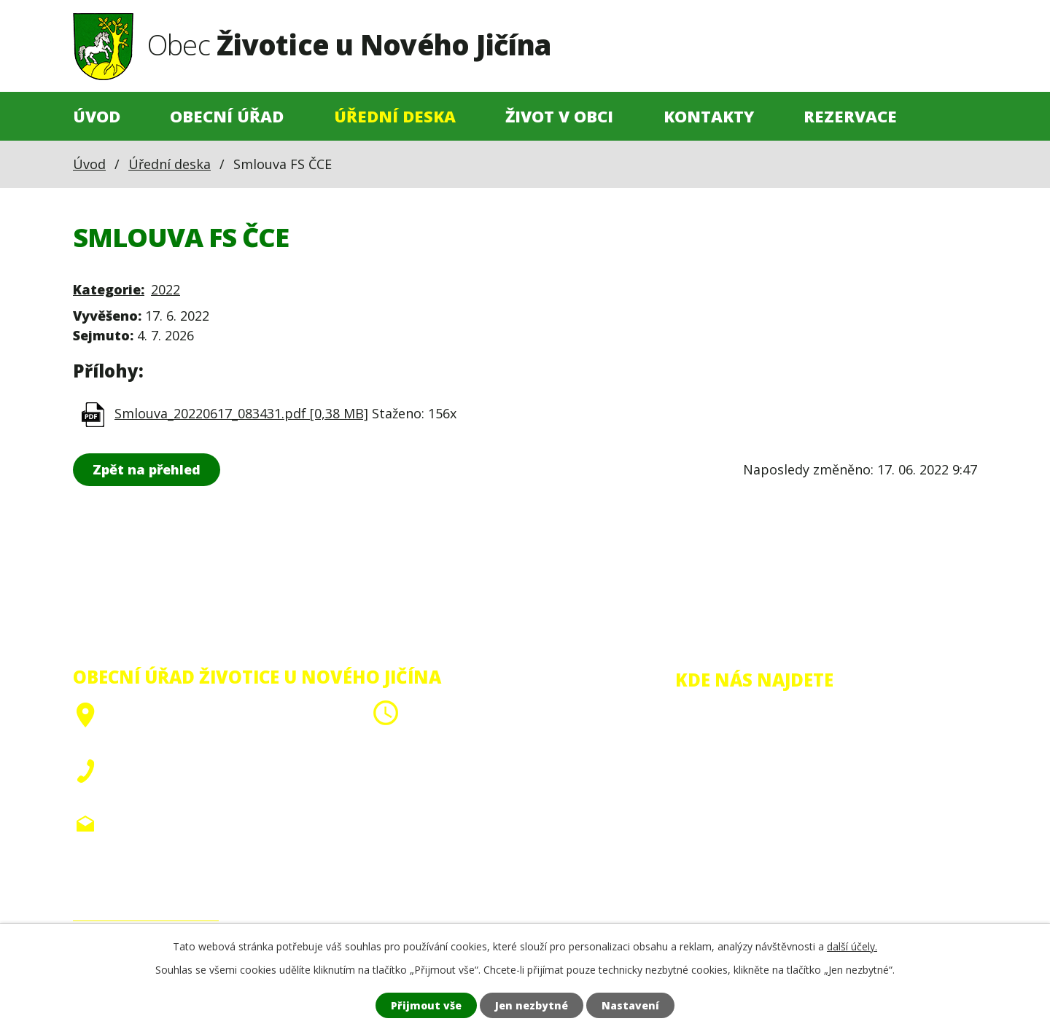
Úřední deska (395, 116)
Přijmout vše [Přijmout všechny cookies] (426, 1005)
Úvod (96, 116)
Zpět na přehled (147, 469)
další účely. (852, 946)
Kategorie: (108, 289)
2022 (165, 289)
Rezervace (850, 116)
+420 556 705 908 (161, 766)
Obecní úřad (227, 116)
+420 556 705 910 (161, 788)
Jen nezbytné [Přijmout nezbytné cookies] (531, 1005)
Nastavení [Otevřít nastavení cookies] (630, 1005)
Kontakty (709, 116)
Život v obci (559, 116)
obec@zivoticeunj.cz (172, 823)
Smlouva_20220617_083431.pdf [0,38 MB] (241, 413)
